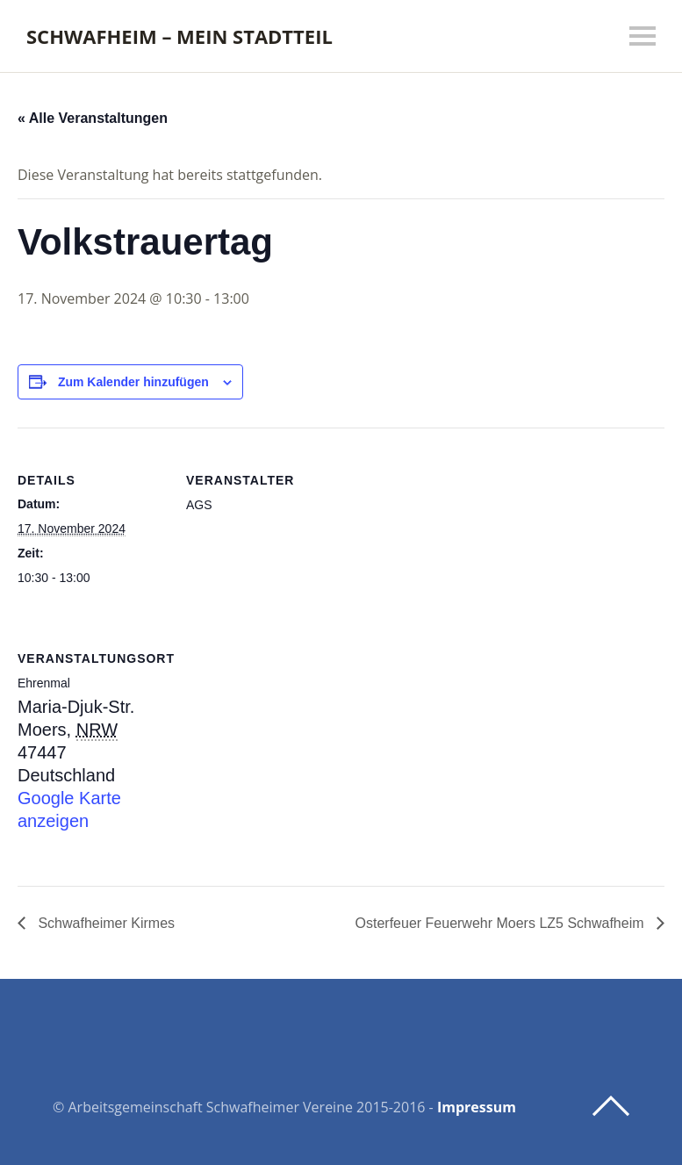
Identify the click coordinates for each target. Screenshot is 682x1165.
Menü (642, 36)
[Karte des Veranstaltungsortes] (278, 727)
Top (610, 1106)
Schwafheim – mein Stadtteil (179, 36)
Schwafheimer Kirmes (104, 923)
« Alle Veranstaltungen (93, 118)
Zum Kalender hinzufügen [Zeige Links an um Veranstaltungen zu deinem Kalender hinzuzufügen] (133, 382)
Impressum (476, 1107)
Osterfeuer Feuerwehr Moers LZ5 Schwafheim (501, 923)
